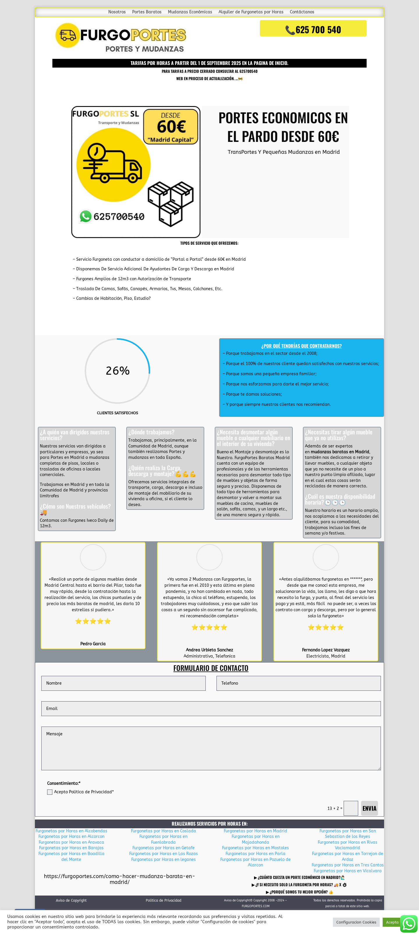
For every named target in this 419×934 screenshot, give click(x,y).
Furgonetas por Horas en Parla (255, 853)
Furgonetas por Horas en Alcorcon (71, 836)
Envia (370, 808)
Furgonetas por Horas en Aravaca (71, 842)
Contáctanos (302, 12)
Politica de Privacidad (163, 900)
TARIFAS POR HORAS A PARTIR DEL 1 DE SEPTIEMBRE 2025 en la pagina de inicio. (209, 62)
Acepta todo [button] (397, 922)
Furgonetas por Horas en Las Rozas (163, 853)
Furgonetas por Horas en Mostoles (255, 847)
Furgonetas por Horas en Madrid (255, 831)
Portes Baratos (146, 12)
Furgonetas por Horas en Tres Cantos (348, 865)
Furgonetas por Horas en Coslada (163, 831)
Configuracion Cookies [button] (356, 922)
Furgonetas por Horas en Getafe (163, 847)
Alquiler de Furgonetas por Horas (251, 12)
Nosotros (117, 12)
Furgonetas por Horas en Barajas (71, 847)
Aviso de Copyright (71, 900)
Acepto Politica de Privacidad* (80, 792)
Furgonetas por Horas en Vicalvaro (347, 870)
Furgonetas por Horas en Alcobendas (71, 831)
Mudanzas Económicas (190, 12)
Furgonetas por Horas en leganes (163, 859)
